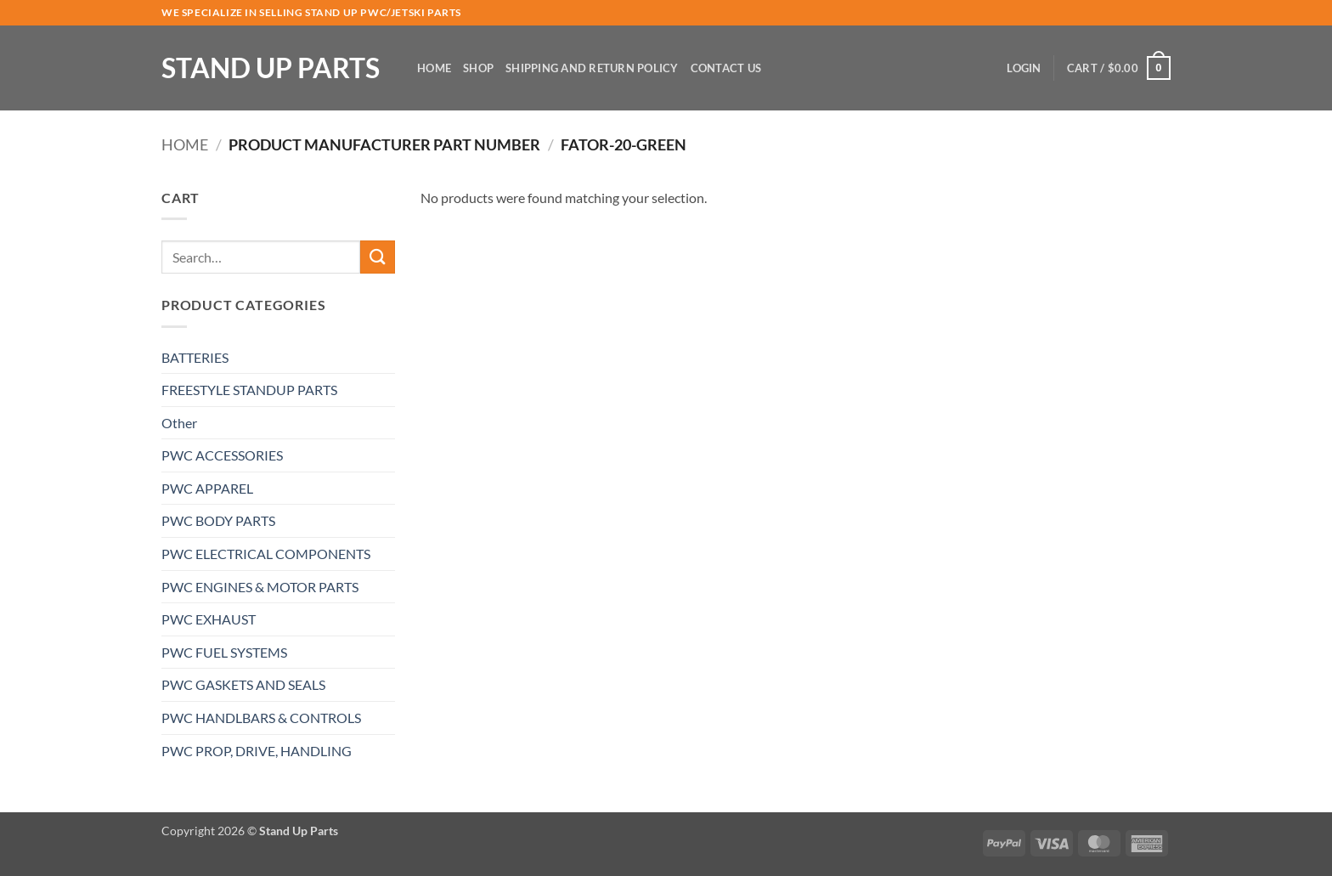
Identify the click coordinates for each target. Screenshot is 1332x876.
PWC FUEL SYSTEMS (224, 652)
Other (179, 423)
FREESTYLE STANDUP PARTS (249, 389)
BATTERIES (195, 357)
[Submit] (377, 257)
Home (434, 68)
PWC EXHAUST (208, 619)
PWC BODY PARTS (218, 520)
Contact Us (726, 68)
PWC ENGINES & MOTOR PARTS (259, 587)
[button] (1024, 68)
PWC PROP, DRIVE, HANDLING (256, 751)
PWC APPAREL (207, 488)
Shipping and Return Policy (592, 68)
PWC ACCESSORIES (222, 455)
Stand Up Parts (270, 68)
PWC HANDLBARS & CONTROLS (261, 717)
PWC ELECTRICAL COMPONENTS (265, 553)
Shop (478, 68)
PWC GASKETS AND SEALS (243, 684)
